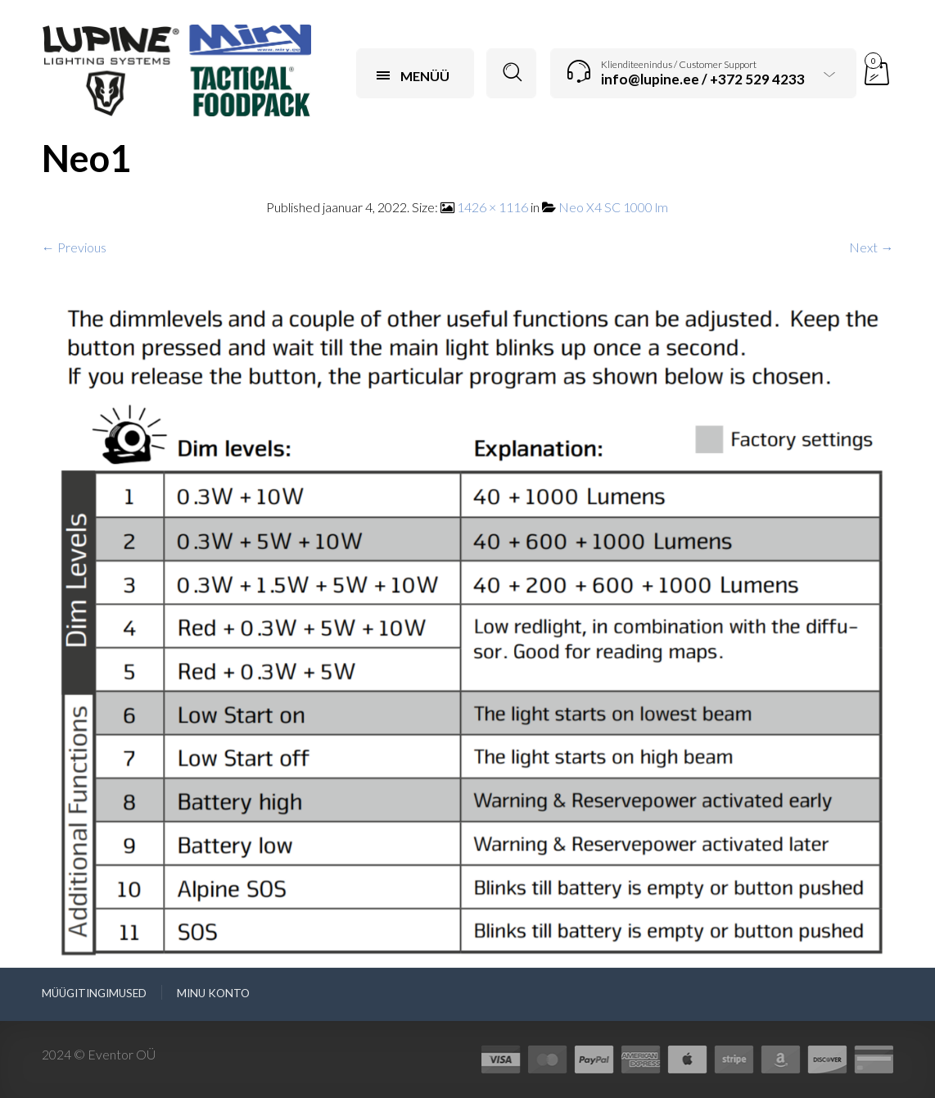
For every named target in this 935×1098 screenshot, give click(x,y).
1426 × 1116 (492, 207)
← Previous (74, 247)
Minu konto (213, 993)
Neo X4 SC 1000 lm (613, 207)
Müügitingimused (94, 993)
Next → (871, 247)
